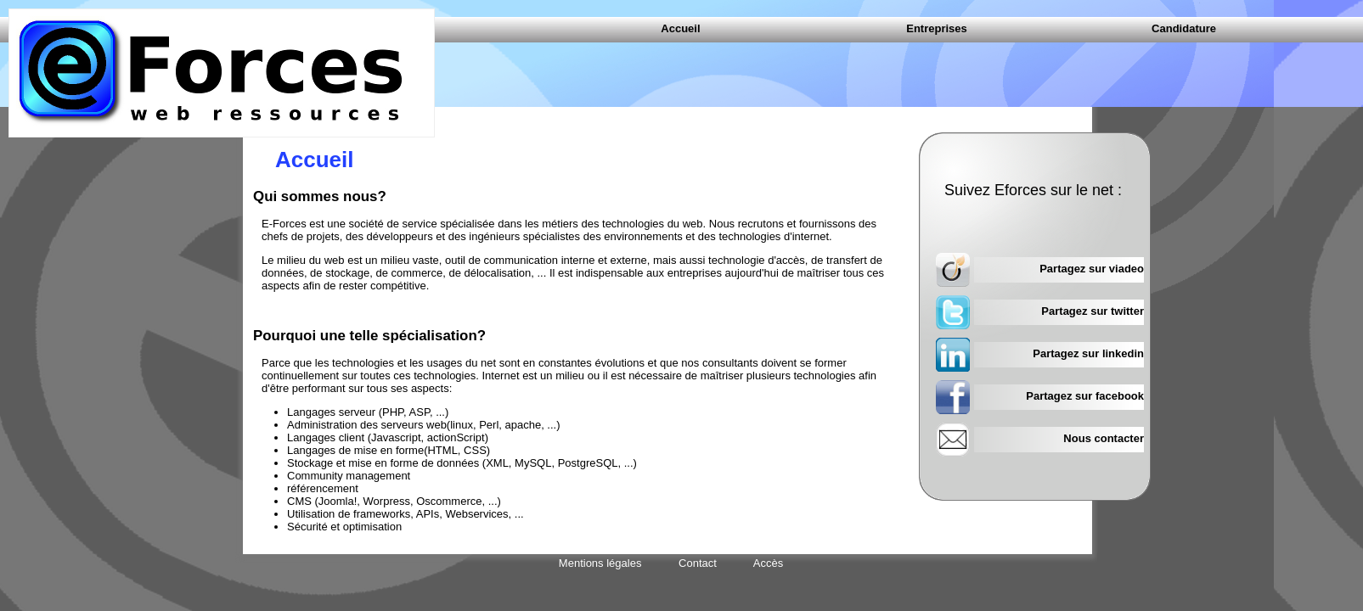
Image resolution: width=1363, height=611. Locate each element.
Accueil (680, 28)
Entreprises (936, 28)
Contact (698, 563)
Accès (768, 563)
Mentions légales (600, 563)
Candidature (1184, 28)
